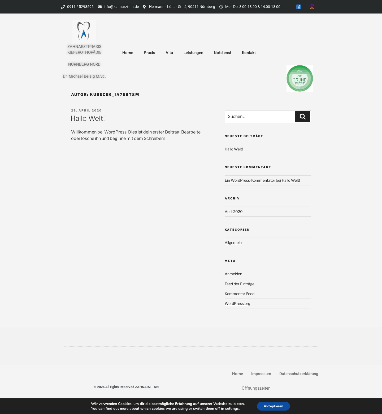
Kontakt (249, 53)
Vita (169, 53)
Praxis (149, 53)
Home (127, 53)
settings (230, 408)
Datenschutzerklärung (298, 374)
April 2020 (234, 212)
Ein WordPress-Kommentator (250, 181)
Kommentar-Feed (239, 294)
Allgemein (233, 243)
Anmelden (233, 274)
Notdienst (222, 53)
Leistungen (193, 53)
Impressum (261, 374)
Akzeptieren (273, 405)
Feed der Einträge (239, 284)
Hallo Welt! (88, 119)
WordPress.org (237, 304)
